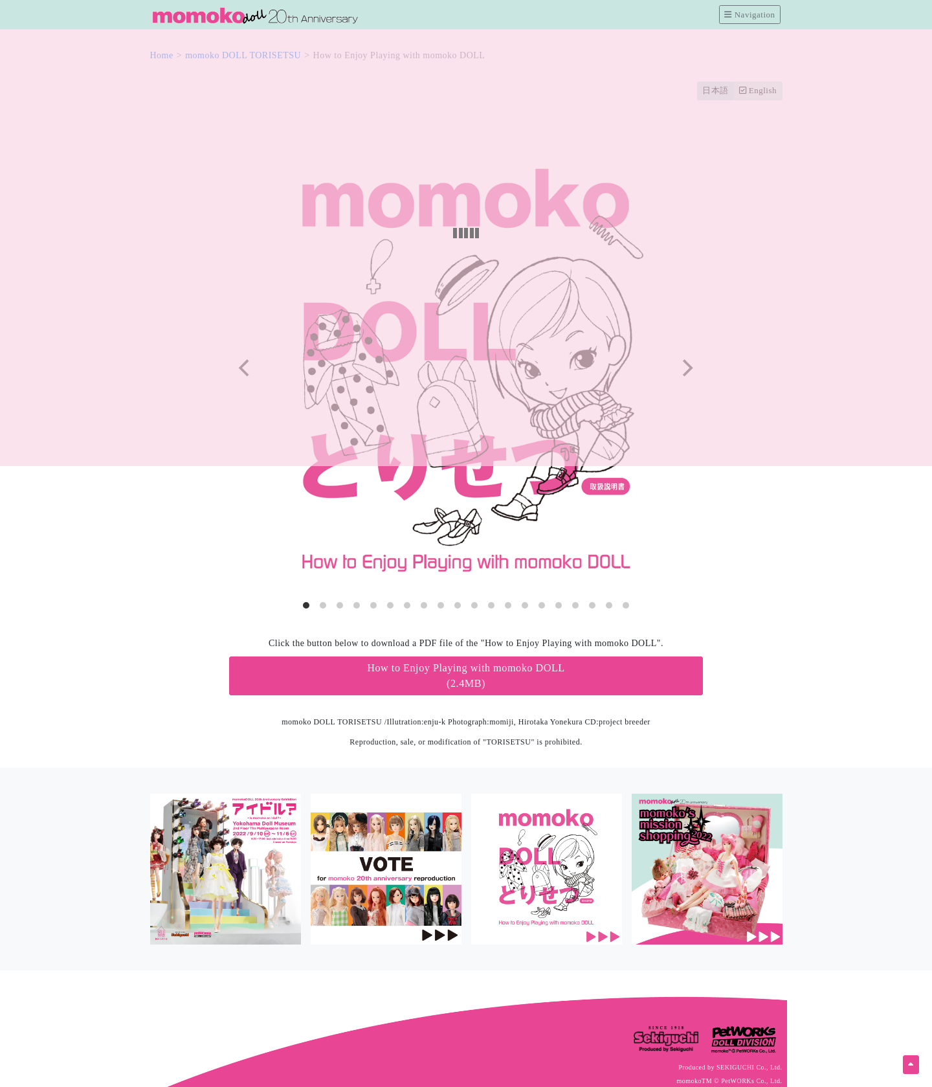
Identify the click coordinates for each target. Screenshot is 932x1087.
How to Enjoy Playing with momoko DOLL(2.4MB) (466, 675)
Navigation (749, 14)
